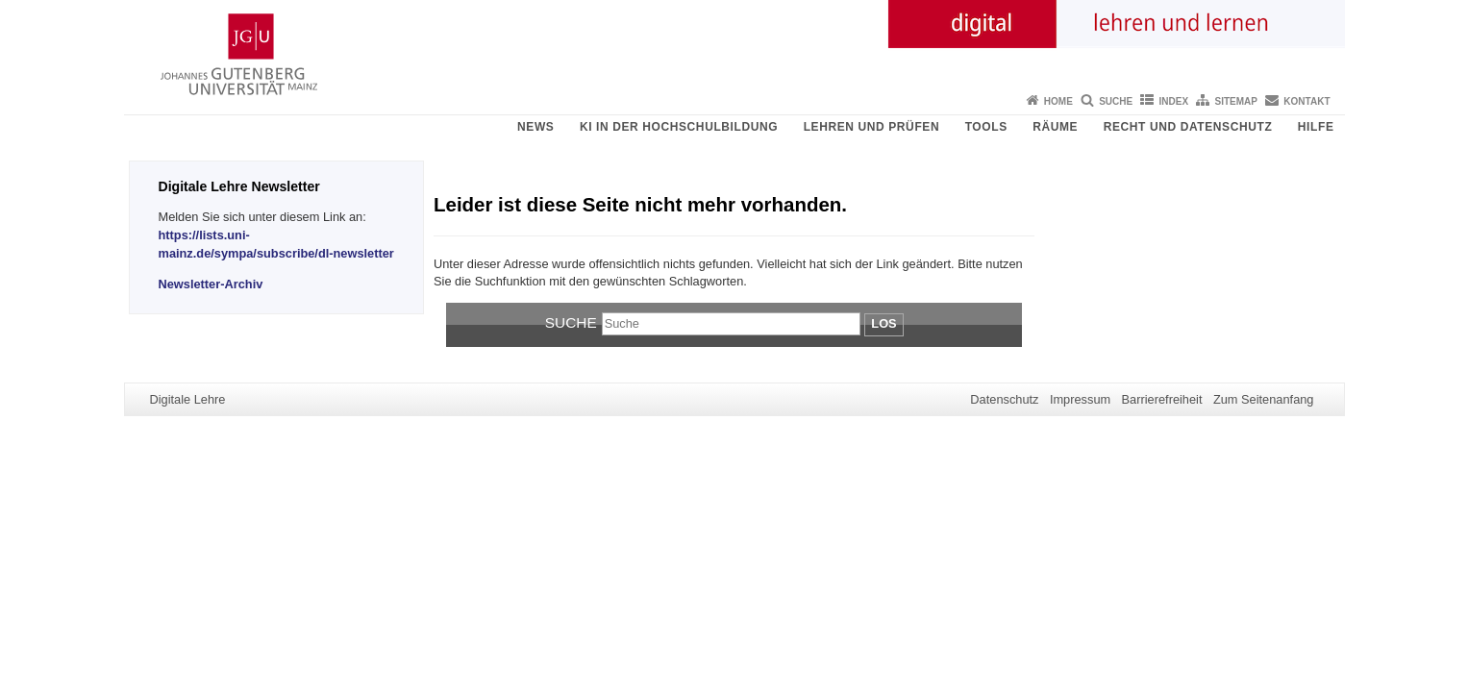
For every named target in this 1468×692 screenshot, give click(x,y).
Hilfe (1316, 127)
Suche (1115, 101)
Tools (986, 127)
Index (1174, 101)
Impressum (1080, 399)
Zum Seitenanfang (1263, 399)
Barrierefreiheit (1162, 399)
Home (1058, 101)
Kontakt (1306, 101)
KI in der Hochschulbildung (679, 127)
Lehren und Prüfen (872, 127)
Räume (1055, 127)
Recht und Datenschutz (1188, 127)
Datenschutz (1004, 399)
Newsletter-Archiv (211, 284)
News (535, 127)
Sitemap (1236, 101)
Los (883, 323)
